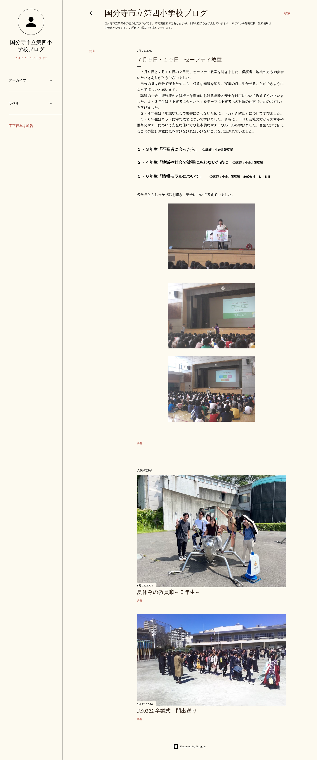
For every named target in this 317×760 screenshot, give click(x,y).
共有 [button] (92, 51)
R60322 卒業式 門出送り (167, 710)
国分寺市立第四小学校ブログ (156, 13)
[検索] (287, 13)
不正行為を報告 (21, 126)
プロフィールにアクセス (31, 58)
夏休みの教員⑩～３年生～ (168, 592)
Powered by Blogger (189, 746)
